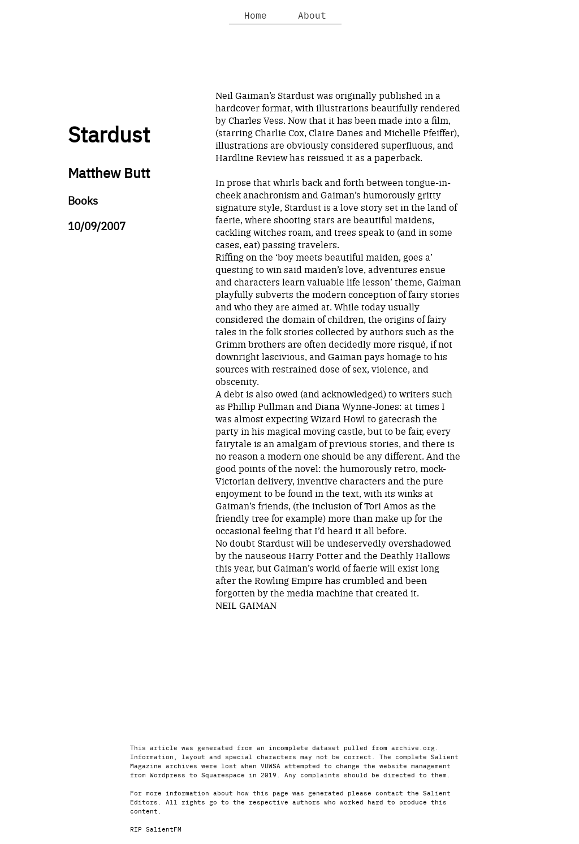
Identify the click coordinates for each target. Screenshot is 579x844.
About (312, 14)
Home (255, 14)
